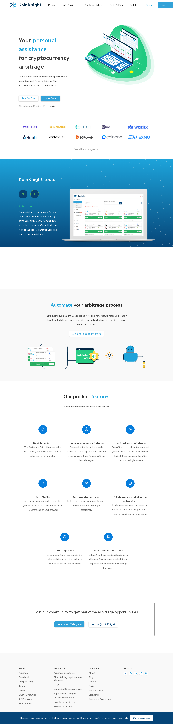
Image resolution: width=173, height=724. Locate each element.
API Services (69, 5)
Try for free (29, 98)
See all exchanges (86, 149)
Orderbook (24, 677)
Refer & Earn (116, 5)
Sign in (149, 5)
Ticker (22, 686)
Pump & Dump (26, 681)
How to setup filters (64, 702)
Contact (93, 681)
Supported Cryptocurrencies (68, 689)
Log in (52, 106)
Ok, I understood (141, 718)
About (92, 673)
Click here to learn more (86, 333)
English (134, 5)
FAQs (56, 684)
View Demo (50, 98)
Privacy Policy (96, 690)
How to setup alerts (64, 706)
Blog (91, 677)
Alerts (22, 690)
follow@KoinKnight (103, 624)
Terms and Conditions (100, 699)
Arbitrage (23, 673)
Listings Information (64, 697)
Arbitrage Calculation (64, 673)
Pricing (51, 5)
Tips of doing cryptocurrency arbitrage (68, 679)
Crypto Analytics (93, 5)
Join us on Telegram (69, 624)
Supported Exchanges (65, 693)
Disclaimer (94, 694)
